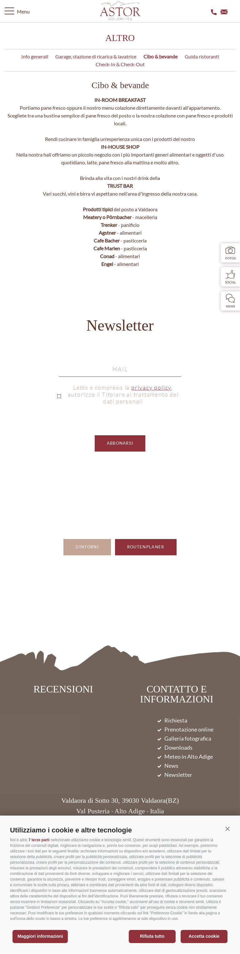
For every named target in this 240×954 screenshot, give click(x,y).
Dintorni (87, 546)
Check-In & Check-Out (120, 64)
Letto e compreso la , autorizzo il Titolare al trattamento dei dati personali (123, 394)
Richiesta (175, 720)
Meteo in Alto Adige (188, 756)
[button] (227, 828)
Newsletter (120, 326)
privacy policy (151, 387)
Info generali (34, 56)
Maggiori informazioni (40, 936)
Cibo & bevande (160, 56)
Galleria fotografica (187, 738)
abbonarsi (120, 443)
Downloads (178, 747)
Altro (120, 38)
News (171, 765)
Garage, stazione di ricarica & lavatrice (95, 56)
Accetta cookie (204, 936)
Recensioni (63, 689)
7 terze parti (38, 840)
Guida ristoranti (202, 56)
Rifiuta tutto (152, 936)
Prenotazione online (188, 729)
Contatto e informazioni (176, 694)
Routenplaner (145, 546)
